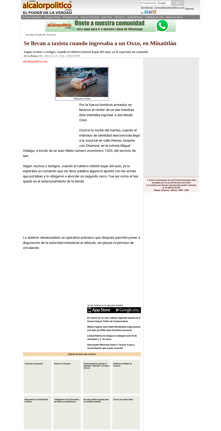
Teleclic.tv (120, 17)
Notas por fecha (174, 17)
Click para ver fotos (82, 84)
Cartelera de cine (155, 17)
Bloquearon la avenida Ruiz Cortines (36, 400)
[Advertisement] (50, 124)
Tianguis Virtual (52, 17)
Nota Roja (107, 17)
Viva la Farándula (90, 17)
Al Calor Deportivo (31, 17)
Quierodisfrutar (135, 17)
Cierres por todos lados (123, 399)
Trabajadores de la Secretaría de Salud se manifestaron (66, 400)
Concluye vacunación (34, 363)
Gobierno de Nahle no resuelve (122, 364)
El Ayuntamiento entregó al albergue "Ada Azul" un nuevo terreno (96, 365)
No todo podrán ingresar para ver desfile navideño (96, 400)
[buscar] (155, 3)
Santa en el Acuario (62, 363)
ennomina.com (70, 17)
